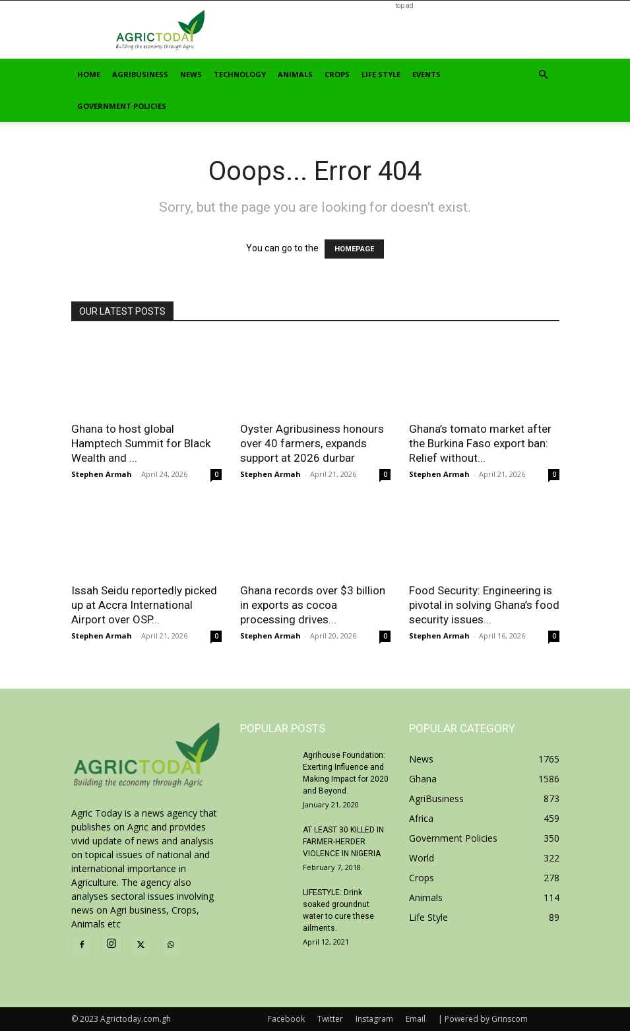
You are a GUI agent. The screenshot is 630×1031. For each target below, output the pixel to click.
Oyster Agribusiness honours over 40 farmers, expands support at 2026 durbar (312, 443)
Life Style (381, 74)
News (191, 74)
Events (426, 74)
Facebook (286, 1018)
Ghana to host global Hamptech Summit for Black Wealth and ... (140, 443)
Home (88, 74)
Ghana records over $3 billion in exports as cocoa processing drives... (312, 605)
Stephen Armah (101, 474)
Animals (295, 74)
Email (415, 1018)
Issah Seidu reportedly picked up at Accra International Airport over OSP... (144, 605)
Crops (337, 74)
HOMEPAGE (354, 249)
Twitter (330, 1018)
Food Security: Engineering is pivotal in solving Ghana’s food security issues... (484, 605)
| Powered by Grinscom (483, 1018)
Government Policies (121, 106)
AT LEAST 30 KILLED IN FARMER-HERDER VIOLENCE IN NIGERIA (343, 841)
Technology (240, 74)
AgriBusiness (140, 74)
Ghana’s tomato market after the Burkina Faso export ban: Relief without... (480, 443)
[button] (543, 75)
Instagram (374, 1018)
